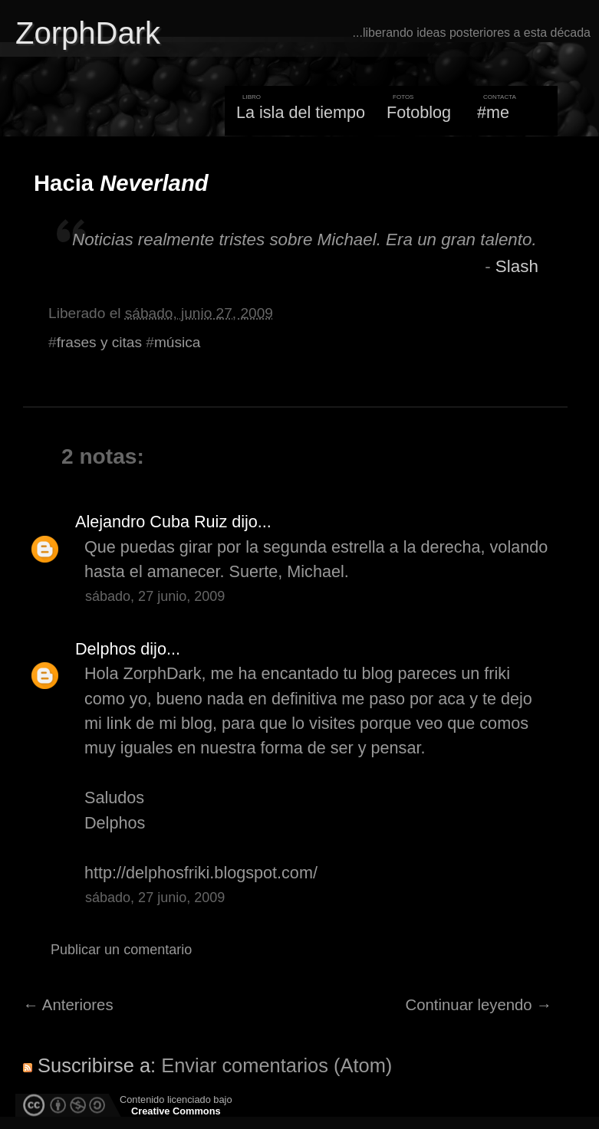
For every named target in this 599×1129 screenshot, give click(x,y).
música (177, 342)
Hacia (121, 183)
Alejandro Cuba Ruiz (151, 521)
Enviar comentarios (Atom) (276, 1065)
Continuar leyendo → (479, 1004)
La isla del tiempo (300, 112)
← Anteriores (68, 1004)
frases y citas (99, 342)
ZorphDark (87, 33)
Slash (516, 266)
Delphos (105, 648)
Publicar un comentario (121, 949)
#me (493, 112)
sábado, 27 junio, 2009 (155, 596)
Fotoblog (419, 112)
